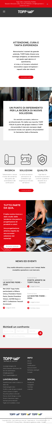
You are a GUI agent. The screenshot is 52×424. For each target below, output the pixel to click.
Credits (43, 422)
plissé (11, 394)
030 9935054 (27, 4)
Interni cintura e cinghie (10, 391)
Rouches (6, 394)
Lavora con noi (24, 5)
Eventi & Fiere (7, 280)
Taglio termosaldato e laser (11, 403)
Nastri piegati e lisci (9, 387)
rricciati (17, 394)
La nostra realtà (26, 77)
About (29, 361)
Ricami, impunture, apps (10, 398)
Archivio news (33, 308)
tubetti (20, 389)
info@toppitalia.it (38, 4)
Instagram (30, 384)
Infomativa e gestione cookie (31, 422)
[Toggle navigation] (4, 11)
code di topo (12, 389)
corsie (19, 396)
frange (14, 396)
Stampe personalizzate (10, 400)
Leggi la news (9, 308)
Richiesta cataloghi (12, 246)
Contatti (29, 372)
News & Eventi (31, 367)
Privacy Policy (18, 422)
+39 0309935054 (10, 370)
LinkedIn (30, 389)
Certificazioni (31, 365)
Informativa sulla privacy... (16, 336)
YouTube (30, 387)
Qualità (29, 363)
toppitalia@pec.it (11, 375)
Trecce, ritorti (7, 396)
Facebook (30, 382)
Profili (5, 389)
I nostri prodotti (26, 190)
